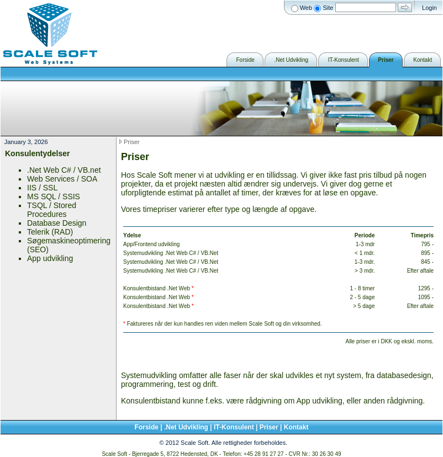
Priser (132, 142)
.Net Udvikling (186, 427)
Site (328, 7)
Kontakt (296, 427)
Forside (147, 427)
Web (306, 7)
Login (429, 7)
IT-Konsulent (234, 427)
